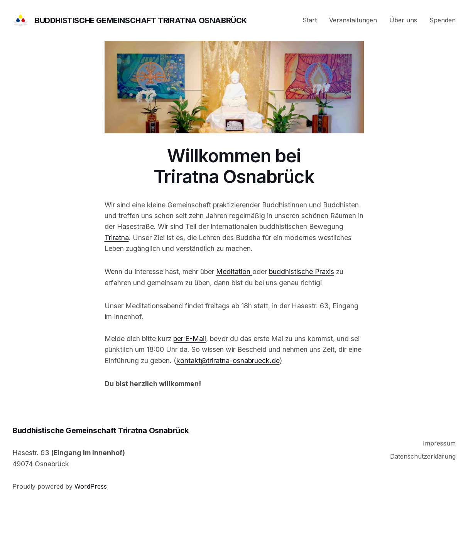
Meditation (234, 271)
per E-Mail (189, 339)
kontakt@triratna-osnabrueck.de (228, 360)
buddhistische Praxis (301, 271)
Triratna (117, 238)
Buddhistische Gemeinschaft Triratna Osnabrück (141, 20)
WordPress (90, 486)
